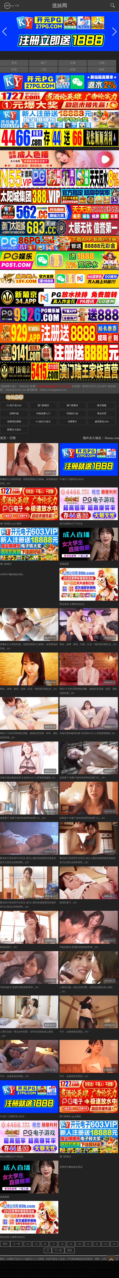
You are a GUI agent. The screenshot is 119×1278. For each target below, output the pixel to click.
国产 (43, 62)
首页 (14, 62)
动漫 (72, 69)
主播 (72, 62)
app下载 (11, 5)
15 (36, 1243)
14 (27, 1243)
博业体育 (101, 413)
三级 (43, 69)
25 (48, 1250)
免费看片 (72, 421)
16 (45, 1243)
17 (53, 1243)
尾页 (69, 1250)
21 (88, 1243)
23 (105, 1243)
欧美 (14, 69)
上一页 (16, 1243)
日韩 (102, 62)
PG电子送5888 (14, 405)
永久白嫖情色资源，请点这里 (54, 386)
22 (97, 1243)
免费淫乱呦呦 (14, 421)
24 (114, 1243)
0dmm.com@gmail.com (53, 389)
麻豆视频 (101, 405)
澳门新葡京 (43, 405)
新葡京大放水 (14, 429)
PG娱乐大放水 (43, 421)
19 (71, 1243)
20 (79, 1243)
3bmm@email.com (15, 389)
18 (62, 1243)
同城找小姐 (72, 413)
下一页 (58, 1250)
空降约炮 (14, 413)
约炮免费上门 (43, 413)
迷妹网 (59, 5)
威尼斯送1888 (102, 421)
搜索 (102, 69)
